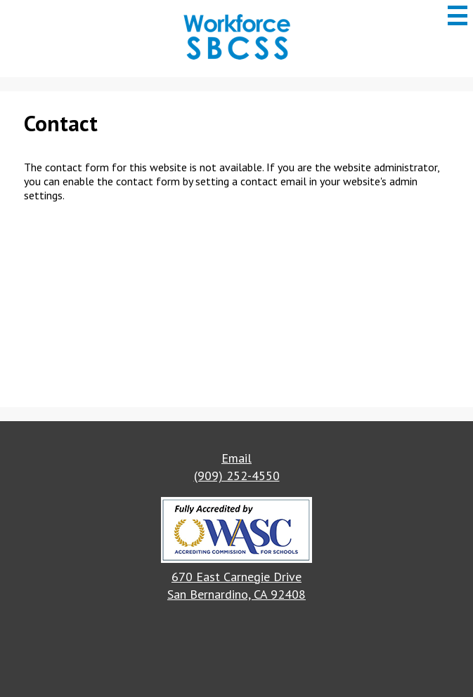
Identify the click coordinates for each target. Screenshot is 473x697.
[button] (236, 532)
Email (236, 458)
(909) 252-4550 (237, 475)
